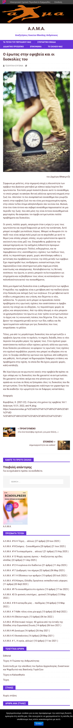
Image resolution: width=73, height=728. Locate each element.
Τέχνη (6, 680)
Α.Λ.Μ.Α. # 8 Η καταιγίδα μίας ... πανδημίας (24, 603)
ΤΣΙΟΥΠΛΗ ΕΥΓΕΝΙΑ (14, 66)
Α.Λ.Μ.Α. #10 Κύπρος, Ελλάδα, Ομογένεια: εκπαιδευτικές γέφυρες (35, 580)
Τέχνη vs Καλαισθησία (14, 675)
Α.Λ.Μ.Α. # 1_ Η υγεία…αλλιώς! (18, 641)
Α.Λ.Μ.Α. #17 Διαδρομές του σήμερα (21, 570)
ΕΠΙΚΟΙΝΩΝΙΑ (36, 47)
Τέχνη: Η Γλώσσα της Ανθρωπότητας (21, 661)
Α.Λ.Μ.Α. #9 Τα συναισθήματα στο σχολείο (23, 589)
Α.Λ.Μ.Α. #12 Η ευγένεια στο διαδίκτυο (22, 565)
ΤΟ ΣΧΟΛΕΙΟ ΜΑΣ (55, 47)
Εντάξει (39, 724)
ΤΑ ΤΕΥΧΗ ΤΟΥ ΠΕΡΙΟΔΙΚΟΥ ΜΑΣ (17, 42)
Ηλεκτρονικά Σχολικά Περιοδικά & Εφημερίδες (30, 2)
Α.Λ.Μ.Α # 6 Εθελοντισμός (16, 616)
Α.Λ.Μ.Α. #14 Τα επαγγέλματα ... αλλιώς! (23, 551)
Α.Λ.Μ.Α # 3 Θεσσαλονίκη (15, 635)
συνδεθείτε (36, 471)
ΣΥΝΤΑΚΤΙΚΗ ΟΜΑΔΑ (46, 42)
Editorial (7, 656)
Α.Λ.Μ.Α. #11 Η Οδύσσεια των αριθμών (22, 575)
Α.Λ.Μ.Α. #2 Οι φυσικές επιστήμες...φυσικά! (24, 594)
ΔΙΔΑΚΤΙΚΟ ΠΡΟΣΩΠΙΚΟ (13, 47)
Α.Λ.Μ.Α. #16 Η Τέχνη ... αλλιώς (18, 541)
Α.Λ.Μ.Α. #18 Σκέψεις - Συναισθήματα (21, 546)
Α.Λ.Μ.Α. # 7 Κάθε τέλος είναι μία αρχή (22, 611)
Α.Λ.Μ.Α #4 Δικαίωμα (13, 630)
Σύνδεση (58, 2)
